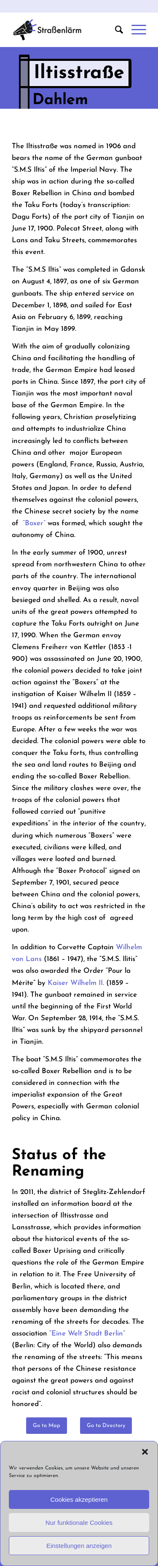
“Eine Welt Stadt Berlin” (87, 1333)
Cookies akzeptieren (79, 1499)
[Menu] (134, 30)
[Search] (115, 30)
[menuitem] (115, 30)
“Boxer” (34, 523)
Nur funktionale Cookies (79, 1522)
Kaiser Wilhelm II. (76, 983)
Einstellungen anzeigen (79, 1545)
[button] (145, 1452)
